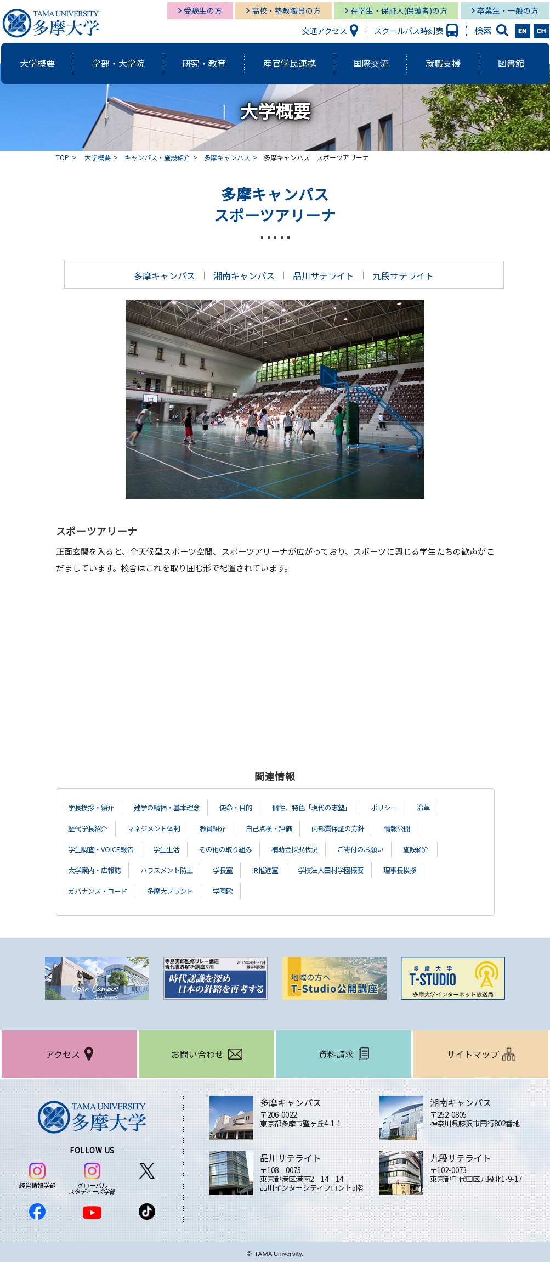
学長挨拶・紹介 (95, 807)
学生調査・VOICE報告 (105, 848)
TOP (62, 157)
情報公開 (435, 827)
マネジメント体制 (164, 827)
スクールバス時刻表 (408, 30)
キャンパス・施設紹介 (157, 157)
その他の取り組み (244, 848)
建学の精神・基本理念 (179, 807)
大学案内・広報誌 (98, 869)
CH (541, 31)
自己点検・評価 (292, 827)
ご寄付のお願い (395, 848)
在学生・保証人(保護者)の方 (398, 10)
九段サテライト (403, 275)
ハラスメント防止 (180, 869)
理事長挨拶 (438, 869)
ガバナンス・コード (102, 889)
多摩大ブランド (184, 889)
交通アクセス (324, 30)
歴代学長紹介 (91, 827)
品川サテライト (323, 275)
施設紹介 (456, 848)
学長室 (241, 869)
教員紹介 (230, 827)
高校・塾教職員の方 (286, 10)
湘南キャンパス (244, 275)
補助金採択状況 (321, 848)
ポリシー (423, 807)
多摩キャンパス (227, 157)
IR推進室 (288, 869)
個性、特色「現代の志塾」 (342, 807)
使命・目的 (257, 807)
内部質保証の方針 (369, 827)
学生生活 (178, 848)
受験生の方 (203, 10)
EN (522, 31)
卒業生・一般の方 (507, 10)
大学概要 (97, 157)
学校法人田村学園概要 (361, 869)
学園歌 (241, 889)
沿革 (466, 807)
